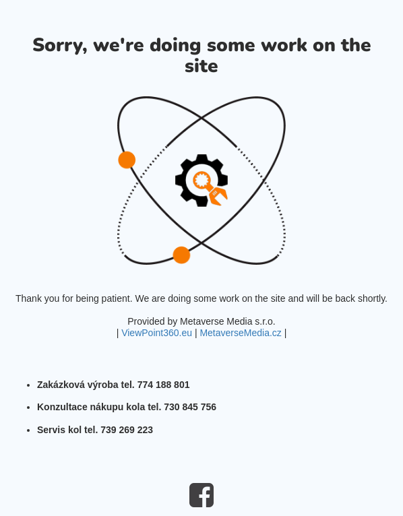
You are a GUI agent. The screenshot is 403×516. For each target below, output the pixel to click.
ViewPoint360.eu (156, 332)
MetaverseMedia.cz (240, 332)
